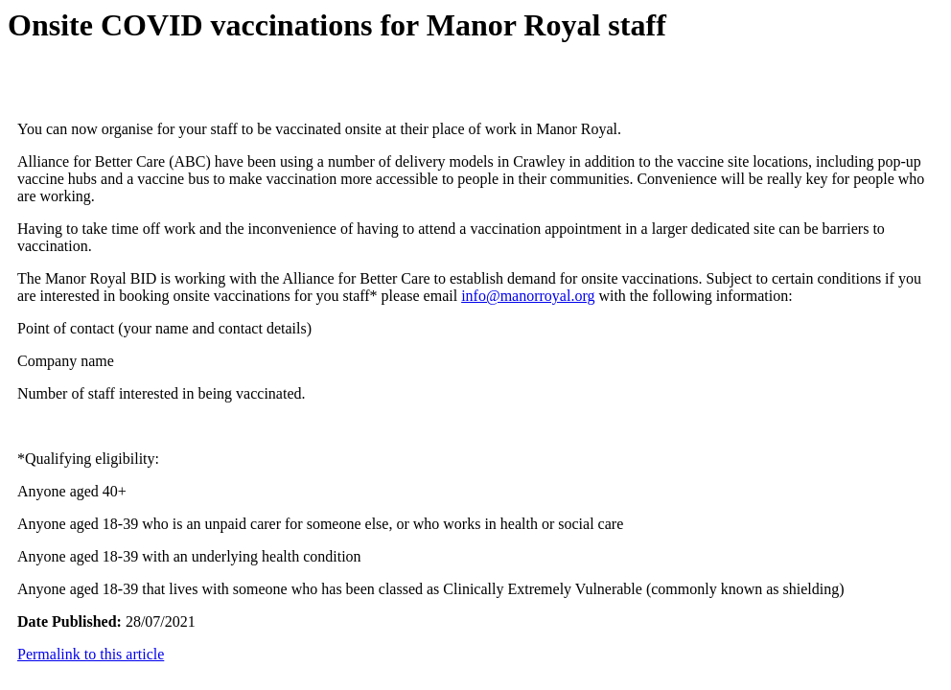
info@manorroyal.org (527, 296)
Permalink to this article (90, 654)
